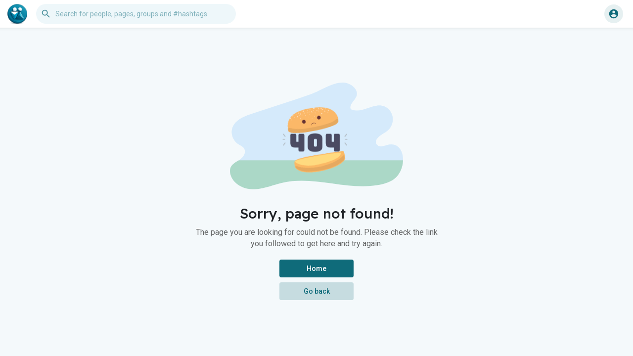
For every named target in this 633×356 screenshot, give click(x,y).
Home (316, 268)
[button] (136, 14)
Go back (317, 291)
